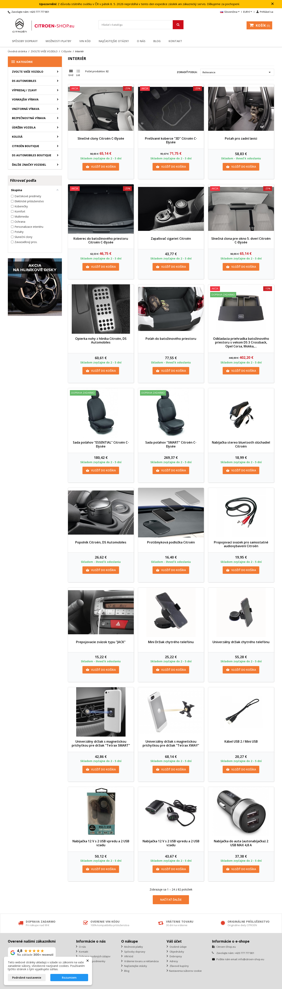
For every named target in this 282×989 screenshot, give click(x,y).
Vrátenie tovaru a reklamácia (141, 961)
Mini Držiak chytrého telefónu (171, 642)
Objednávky (176, 951)
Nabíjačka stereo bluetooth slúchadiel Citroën (241, 444)
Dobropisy (175, 956)
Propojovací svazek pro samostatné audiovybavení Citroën (241, 544)
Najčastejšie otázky (114, 41)
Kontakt (175, 41)
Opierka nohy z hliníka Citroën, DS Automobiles (101, 340)
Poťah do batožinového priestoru (171, 338)
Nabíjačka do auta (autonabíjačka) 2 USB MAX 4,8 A (241, 843)
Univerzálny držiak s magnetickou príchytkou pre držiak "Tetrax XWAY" (171, 743)
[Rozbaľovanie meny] (248, 12)
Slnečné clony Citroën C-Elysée (101, 138)
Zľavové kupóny (179, 966)
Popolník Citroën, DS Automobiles (100, 542)
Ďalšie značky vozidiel (29, 164)
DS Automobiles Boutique (31, 155)
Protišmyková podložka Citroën (171, 542)
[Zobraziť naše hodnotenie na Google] (32, 952)
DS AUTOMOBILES (24, 81)
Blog (157, 41)
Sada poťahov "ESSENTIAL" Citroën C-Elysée (101, 444)
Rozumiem (69, 977)
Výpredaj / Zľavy (24, 90)
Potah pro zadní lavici (241, 138)
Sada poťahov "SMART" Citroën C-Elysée (170, 444)
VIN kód (85, 41)
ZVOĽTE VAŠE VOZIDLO (27, 71)
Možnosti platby (58, 41)
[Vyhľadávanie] (141, 24)
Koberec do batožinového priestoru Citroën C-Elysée (100, 240)
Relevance (237, 72)
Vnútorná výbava (25, 109)
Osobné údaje (178, 946)
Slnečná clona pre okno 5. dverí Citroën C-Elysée (241, 240)
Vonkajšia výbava (25, 99)
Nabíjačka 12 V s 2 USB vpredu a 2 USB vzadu (100, 843)
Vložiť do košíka (101, 167)
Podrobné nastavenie (26, 977)
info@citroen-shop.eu (251, 959)
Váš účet (174, 941)
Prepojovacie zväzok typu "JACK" (101, 642)
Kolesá (17, 136)
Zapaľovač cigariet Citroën (171, 238)
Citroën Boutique (25, 146)
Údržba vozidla (24, 127)
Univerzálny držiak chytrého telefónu (240, 642)
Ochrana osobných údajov (94, 956)
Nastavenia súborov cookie (185, 971)
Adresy (173, 961)
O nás (141, 41)
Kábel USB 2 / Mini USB (241, 741)
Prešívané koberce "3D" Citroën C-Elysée (171, 140)
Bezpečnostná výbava (29, 118)
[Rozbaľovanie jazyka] (230, 12)
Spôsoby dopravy (25, 41)
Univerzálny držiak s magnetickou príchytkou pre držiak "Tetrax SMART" (101, 743)
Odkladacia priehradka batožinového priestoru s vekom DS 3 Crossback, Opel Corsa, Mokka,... (241, 342)
